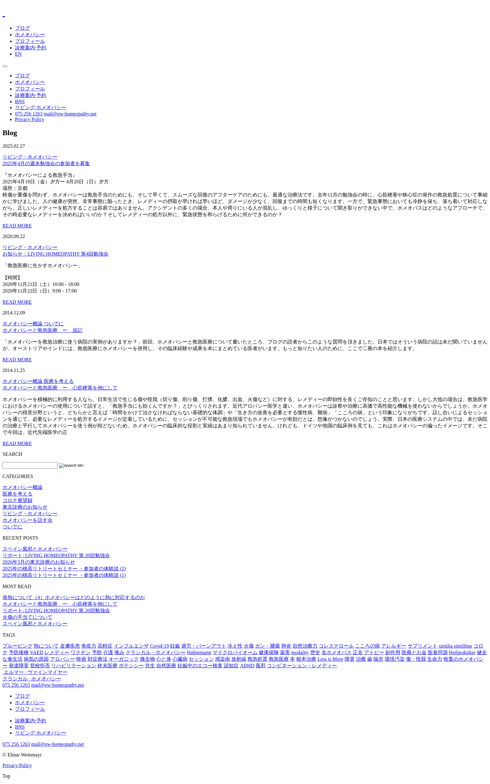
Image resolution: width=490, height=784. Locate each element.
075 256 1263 (28, 113)
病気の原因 (36, 659)
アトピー (374, 652)
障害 (350, 659)
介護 (108, 652)
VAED (36, 652)
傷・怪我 (416, 659)
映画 (81, 659)
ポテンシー (131, 665)
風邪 (261, 665)
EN (18, 54)
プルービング (17, 646)
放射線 (238, 659)
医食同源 (438, 652)
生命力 (434, 659)
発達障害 (19, 665)
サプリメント (423, 646)
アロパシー (62, 659)
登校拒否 (40, 665)
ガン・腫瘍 (267, 646)
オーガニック (124, 659)
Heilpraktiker (462, 652)
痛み (119, 652)
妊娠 (175, 646)
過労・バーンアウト (203, 646)
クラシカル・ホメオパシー (156, 652)
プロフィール (30, 41)
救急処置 (258, 659)
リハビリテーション (73, 665)
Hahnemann (199, 652)
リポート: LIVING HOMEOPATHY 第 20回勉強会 (56, 555)
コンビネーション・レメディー (302, 665)
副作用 (392, 652)
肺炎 (286, 646)
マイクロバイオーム (235, 652)
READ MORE (17, 225)
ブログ (22, 28)
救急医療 (279, 659)
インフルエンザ (131, 646)
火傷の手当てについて (27, 617)
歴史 (315, 652)
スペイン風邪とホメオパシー (35, 549)
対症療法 (98, 659)
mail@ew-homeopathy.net (70, 113)
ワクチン (81, 652)
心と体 (163, 659)
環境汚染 (395, 659)
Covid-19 (159, 646)
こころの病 (367, 646)
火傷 (249, 646)
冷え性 (235, 646)
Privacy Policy (29, 119)
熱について (46, 646)
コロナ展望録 (17, 500)
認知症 (231, 665)
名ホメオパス (337, 652)
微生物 (147, 659)
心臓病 (180, 659)
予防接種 (19, 652)
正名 (358, 652)
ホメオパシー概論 (23, 323)
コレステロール (336, 646)
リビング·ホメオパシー (40, 107)
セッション (201, 659)
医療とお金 (414, 652)
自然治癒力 (305, 646)
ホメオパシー (30, 34)
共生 (150, 665)
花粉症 (105, 646)
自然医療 (166, 665)
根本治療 (306, 659)
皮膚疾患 (70, 646)
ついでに (54, 323)
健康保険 (269, 652)
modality (300, 652)
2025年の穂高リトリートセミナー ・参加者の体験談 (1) (64, 575)
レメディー (56, 652)
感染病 (222, 659)
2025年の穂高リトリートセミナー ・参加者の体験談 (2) (64, 568)
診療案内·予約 (30, 47)
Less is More (330, 659)
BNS (20, 101)
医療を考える (59, 381)
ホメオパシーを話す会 (27, 520)
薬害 (285, 652)
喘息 (378, 659)
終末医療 (108, 665)
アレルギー (393, 646)
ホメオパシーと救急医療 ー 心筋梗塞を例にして (60, 604)
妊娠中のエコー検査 (200, 665)
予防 (97, 652)
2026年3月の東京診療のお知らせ (38, 562)
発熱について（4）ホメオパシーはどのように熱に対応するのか (73, 597)
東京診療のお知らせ (25, 507)
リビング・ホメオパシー (30, 157)
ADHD (247, 665)
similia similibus (455, 646)
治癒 (361, 659)
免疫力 (88, 646)
